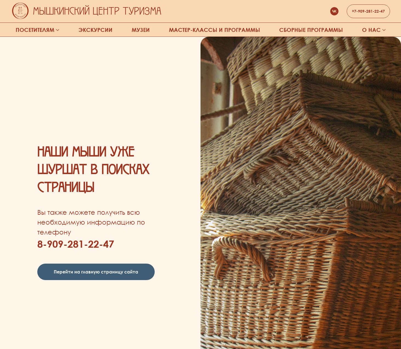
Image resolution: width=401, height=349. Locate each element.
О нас (371, 30)
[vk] (334, 11)
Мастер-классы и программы (214, 30)
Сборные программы (311, 30)
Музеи (141, 30)
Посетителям (35, 30)
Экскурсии (95, 30)
